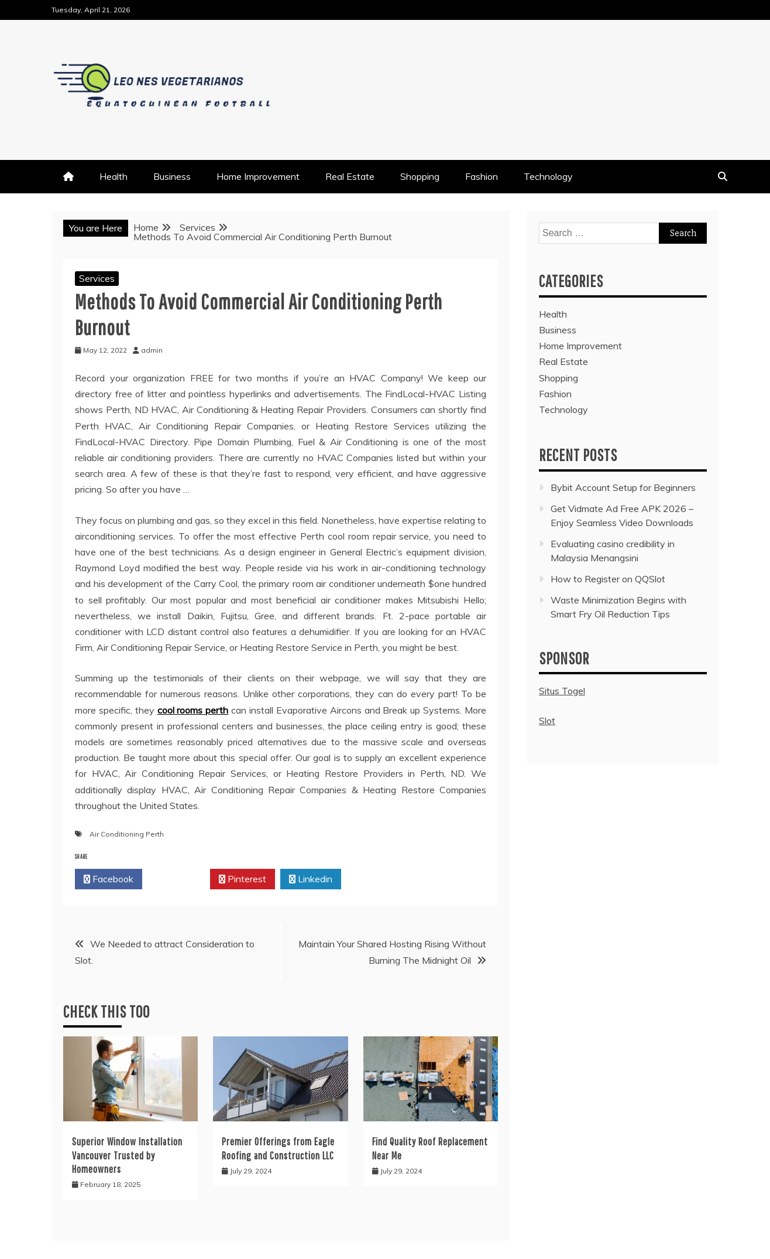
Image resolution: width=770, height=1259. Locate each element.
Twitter (176, 879)
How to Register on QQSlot (608, 579)
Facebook (108, 879)
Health (113, 176)
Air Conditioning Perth (127, 834)
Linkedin (310, 879)
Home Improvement (258, 176)
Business (172, 176)
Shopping (419, 176)
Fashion (481, 176)
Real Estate (349, 176)
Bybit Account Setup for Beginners (623, 487)
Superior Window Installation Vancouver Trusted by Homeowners (127, 1155)
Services (97, 278)
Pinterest (242, 879)
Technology (548, 176)
